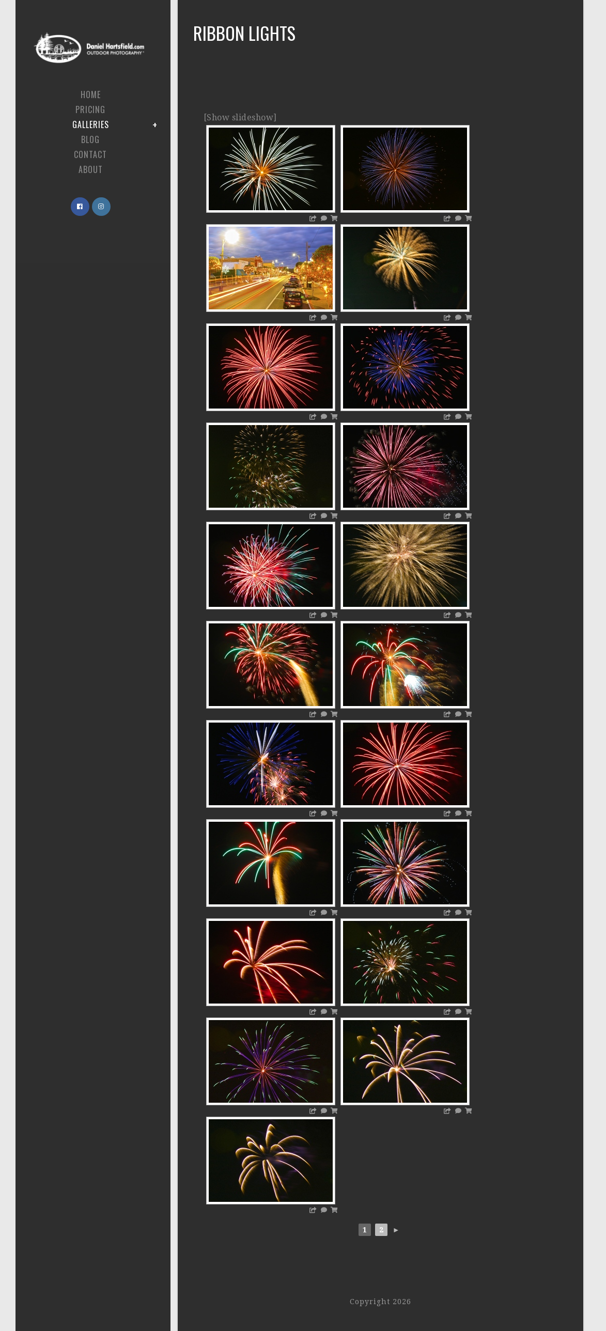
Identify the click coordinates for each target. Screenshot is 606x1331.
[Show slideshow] (240, 117)
